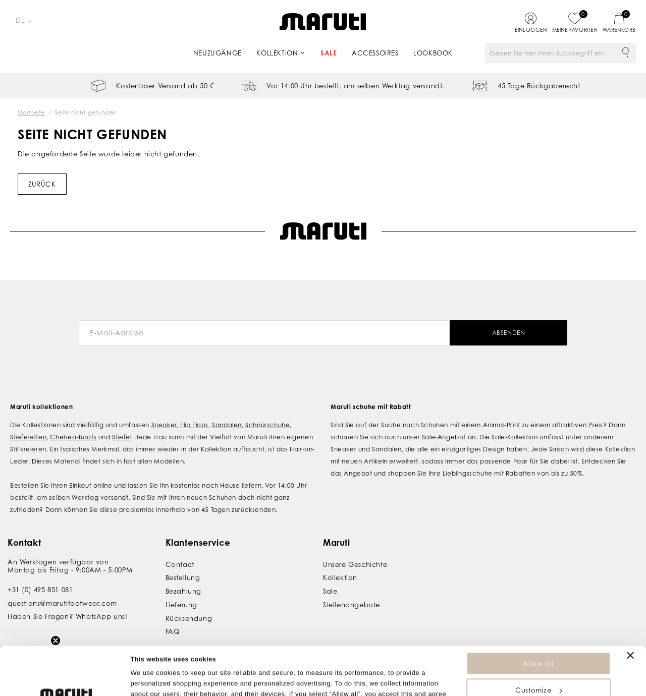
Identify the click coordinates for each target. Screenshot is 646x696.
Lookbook (433, 53)
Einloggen (531, 30)
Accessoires (375, 53)
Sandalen (227, 425)
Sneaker (164, 425)
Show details (150, 683)
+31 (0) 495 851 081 (40, 590)
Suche (626, 53)
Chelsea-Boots (73, 437)
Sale (328, 53)
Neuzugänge (217, 53)
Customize (538, 645)
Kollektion (277, 53)
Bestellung (183, 577)
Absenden (508, 332)
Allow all (538, 618)
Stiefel (121, 437)
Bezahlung (183, 591)
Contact (180, 564)
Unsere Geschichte (355, 564)
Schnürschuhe (267, 425)
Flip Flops (194, 425)
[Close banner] (630, 609)
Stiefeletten (28, 437)
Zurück (42, 184)
